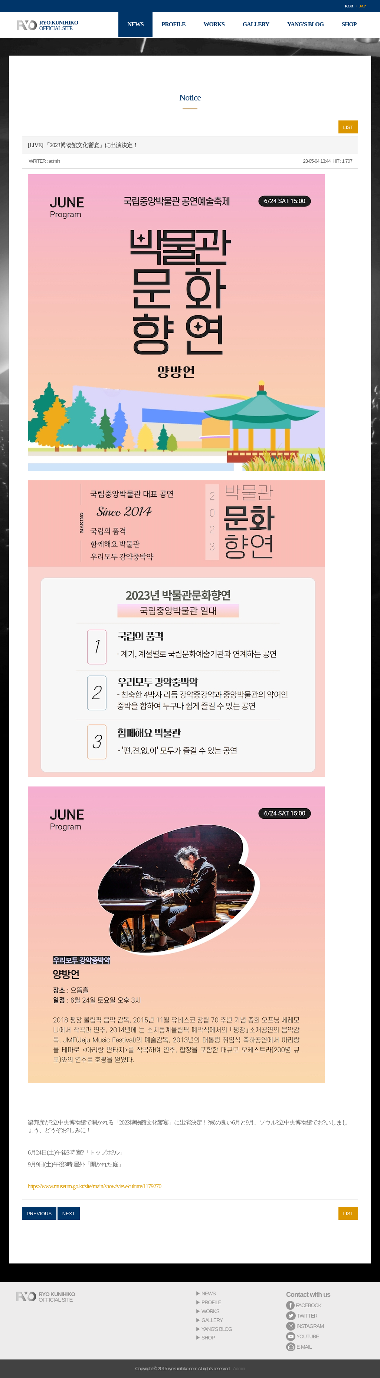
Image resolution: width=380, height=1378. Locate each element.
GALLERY (212, 1320)
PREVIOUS (39, 1213)
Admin (239, 1368)
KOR (349, 6)
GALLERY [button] (255, 25)
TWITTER (301, 1316)
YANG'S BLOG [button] (304, 25)
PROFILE (211, 1302)
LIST (348, 127)
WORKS (210, 1311)
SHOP (208, 1338)
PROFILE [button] (171, 25)
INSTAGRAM (305, 1326)
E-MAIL (299, 1347)
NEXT (68, 1213)
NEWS (209, 1293)
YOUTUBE (302, 1336)
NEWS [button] (133, 25)
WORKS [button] (212, 25)
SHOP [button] (348, 25)
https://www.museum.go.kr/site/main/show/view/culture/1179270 (94, 1186)
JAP (362, 6)
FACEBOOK (303, 1305)
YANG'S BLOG (217, 1329)
